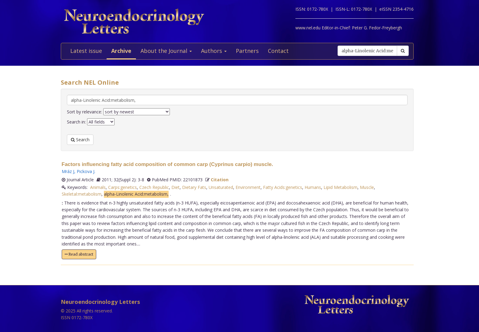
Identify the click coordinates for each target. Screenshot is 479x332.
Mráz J (68, 171)
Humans (313, 187)
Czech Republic (154, 187)
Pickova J (85, 171)
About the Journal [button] (166, 50)
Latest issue (86, 50)
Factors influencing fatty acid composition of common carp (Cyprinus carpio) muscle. (167, 164)
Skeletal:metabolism (81, 194)
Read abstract (79, 254)
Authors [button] (214, 50)
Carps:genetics (122, 187)
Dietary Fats (194, 187)
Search (80, 139)
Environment (248, 187)
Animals (98, 187)
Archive (121, 50)
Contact (278, 50)
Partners (247, 50)
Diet (175, 187)
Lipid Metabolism (340, 187)
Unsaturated (221, 187)
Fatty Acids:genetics (282, 187)
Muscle (367, 187)
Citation (220, 180)
